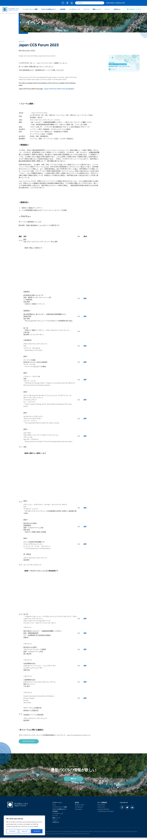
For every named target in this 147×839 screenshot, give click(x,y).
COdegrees (78, 810)
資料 (85, 298)
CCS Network (78, 808)
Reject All (24, 831)
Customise (12, 831)
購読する (73, 779)
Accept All (37, 831)
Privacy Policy (101, 806)
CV (79, 298)
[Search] (87, 2)
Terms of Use (101, 808)
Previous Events (29, 741)
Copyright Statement (103, 810)
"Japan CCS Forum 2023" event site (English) (59, 89)
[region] (24, 825)
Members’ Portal (79, 806)
